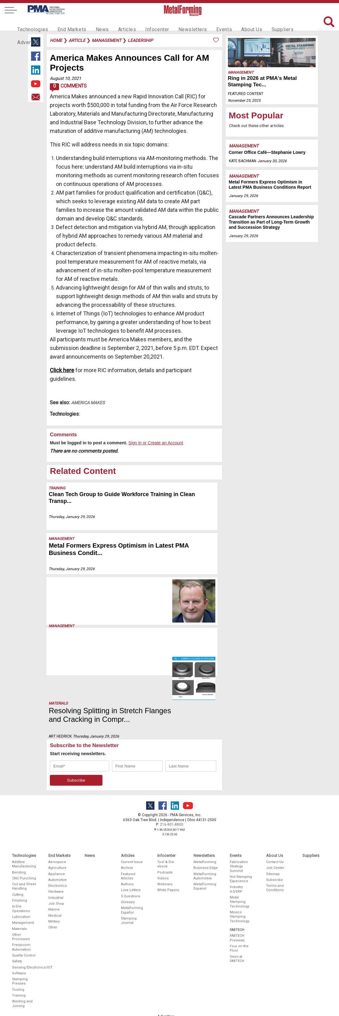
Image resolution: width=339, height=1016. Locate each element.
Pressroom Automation (21, 886)
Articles (118, 23)
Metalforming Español (132, 849)
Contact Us (275, 801)
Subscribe (274, 819)
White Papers (168, 829)
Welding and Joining (22, 942)
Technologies (31, 23)
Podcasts (165, 811)
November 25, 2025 (244, 100)
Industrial (55, 837)
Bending (19, 811)
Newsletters (179, 23)
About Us (234, 23)
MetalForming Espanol (204, 825)
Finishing (19, 839)
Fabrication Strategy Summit (239, 805)
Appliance (56, 813)
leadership (140, 40)
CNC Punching (24, 817)
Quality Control (23, 894)
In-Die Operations (21, 847)
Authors (127, 823)
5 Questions (130, 835)
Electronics (57, 825)
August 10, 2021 (65, 78)
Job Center (275, 807)
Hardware (56, 831)
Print (161, 962)
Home (56, 40)
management (106, 40)
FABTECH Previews (237, 877)
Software (19, 912)
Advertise (292, 23)
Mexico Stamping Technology (239, 855)
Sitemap (273, 813)
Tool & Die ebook (165, 803)
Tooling (18, 929)
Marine (54, 848)
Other (52, 866)
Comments (68, 87)
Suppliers (263, 23)
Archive (127, 807)
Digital (162, 968)
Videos (163, 817)
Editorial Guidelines (166, 993)
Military (54, 860)
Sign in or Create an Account (155, 442)
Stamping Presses (20, 920)
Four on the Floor (239, 887)
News (95, 23)
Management (61, 539)
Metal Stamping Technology (239, 840)
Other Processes (21, 876)
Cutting (17, 834)
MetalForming (204, 801)
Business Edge (205, 807)
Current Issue (132, 801)
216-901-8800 (171, 763)
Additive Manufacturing (24, 803)
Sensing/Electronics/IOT (24, 906)
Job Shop (56, 843)
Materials (58, 633)
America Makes (88, 402)
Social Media (167, 980)
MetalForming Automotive (204, 815)
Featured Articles (128, 815)
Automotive (57, 819)
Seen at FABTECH (237, 897)
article (77, 40)
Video (162, 974)
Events (208, 23)
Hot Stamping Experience (241, 818)
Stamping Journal (129, 859)
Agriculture (57, 807)
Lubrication (21, 856)
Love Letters (131, 829)
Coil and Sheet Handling (24, 825)
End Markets (67, 23)
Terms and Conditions (275, 827)
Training (57, 488)
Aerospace (57, 801)
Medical (55, 854)
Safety (17, 900)
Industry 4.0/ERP (236, 828)
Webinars (165, 823)
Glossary (128, 841)
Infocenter (147, 23)
